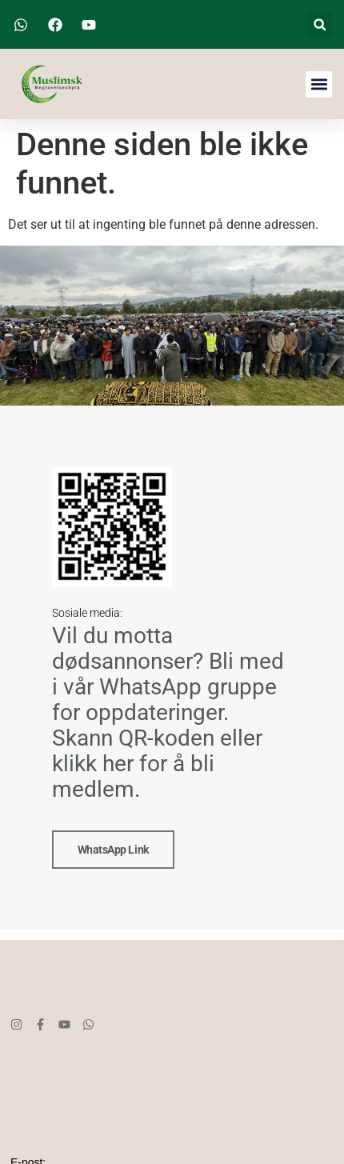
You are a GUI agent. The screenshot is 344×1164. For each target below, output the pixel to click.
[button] (319, 24)
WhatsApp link (113, 848)
